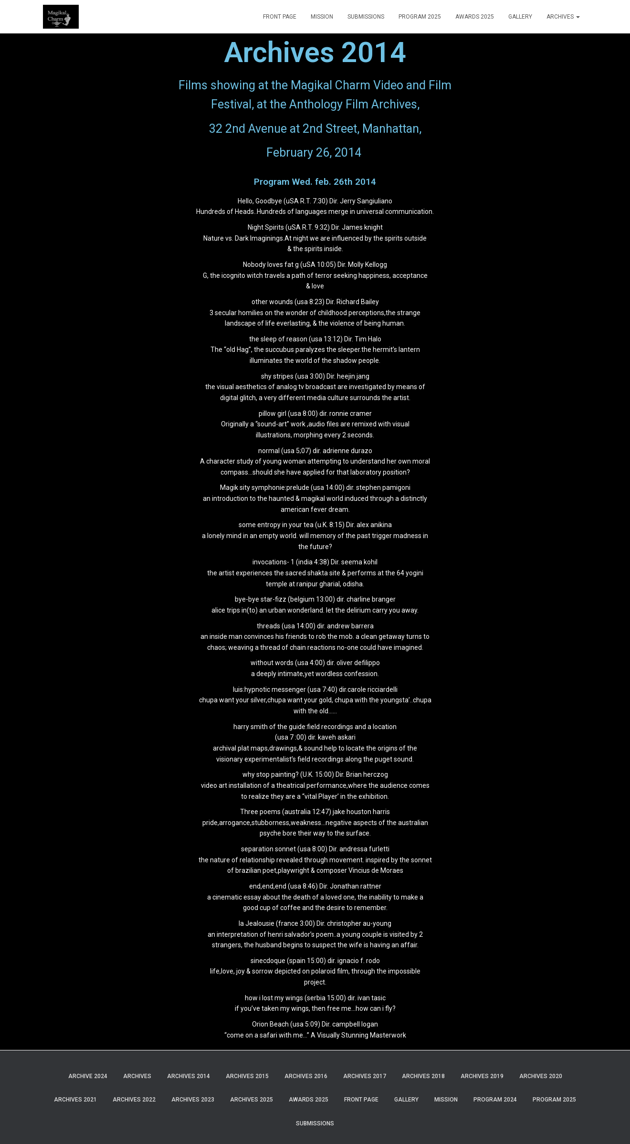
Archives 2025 (251, 1099)
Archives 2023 (192, 1099)
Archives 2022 (134, 1099)
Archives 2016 (305, 1076)
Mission (322, 16)
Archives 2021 (75, 1099)
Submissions (365, 16)
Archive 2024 (87, 1076)
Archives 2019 (482, 1076)
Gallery (520, 16)
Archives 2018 (423, 1076)
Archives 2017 (364, 1076)
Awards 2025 (474, 16)
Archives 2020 (540, 1076)
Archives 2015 (247, 1076)
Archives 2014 (188, 1076)
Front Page (279, 16)
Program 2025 (420, 16)
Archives (563, 16)
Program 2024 (495, 1099)
